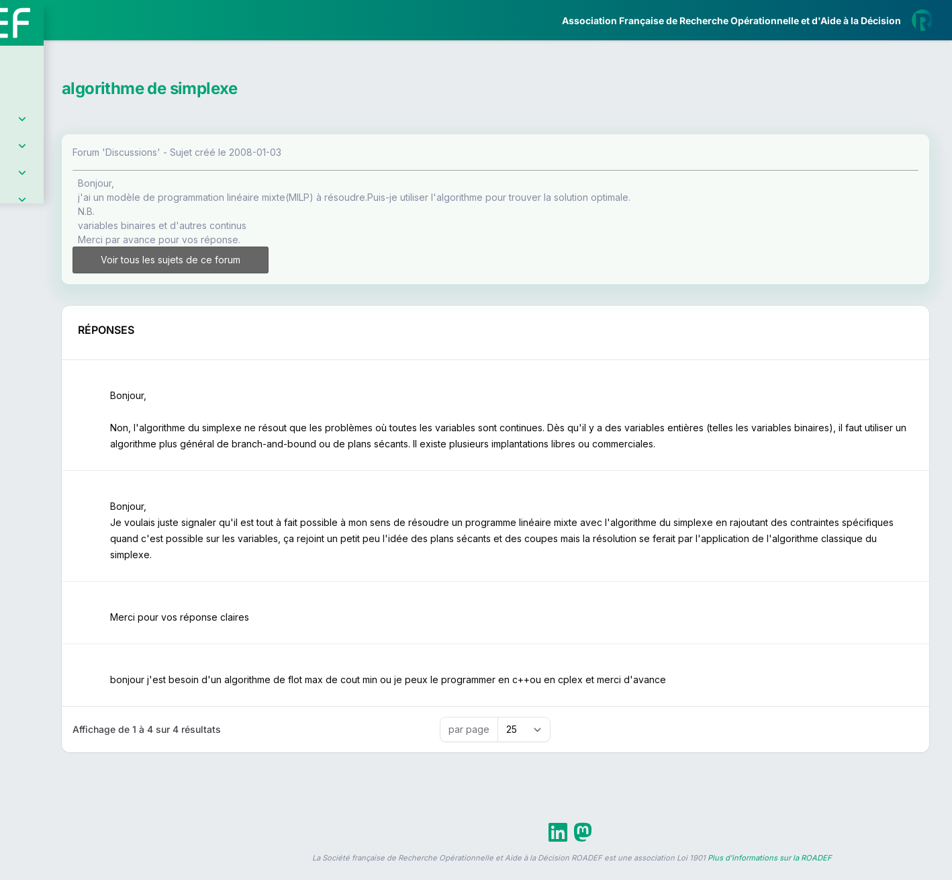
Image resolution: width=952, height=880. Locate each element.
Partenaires (55, 309)
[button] (20, 398)
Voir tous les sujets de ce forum (289, 259)
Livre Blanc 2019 (68, 496)
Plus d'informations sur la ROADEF (770, 874)
